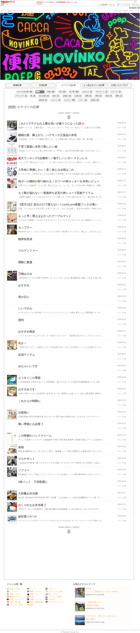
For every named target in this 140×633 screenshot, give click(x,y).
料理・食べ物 (14, 602)
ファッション (14, 591)
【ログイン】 (134, 11)
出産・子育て (14, 589)
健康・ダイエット (15, 597)
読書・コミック (35, 599)
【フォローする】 (121, 11)
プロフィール (18, 11)
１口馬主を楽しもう (94, 602)
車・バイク (51, 594)
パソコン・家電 (53, 597)
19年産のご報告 (92, 605)
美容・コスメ (14, 594)
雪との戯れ (90, 619)
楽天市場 (135, 5)
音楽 (30, 597)
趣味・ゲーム (34, 591)
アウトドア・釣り (54, 591)
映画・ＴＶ (33, 594)
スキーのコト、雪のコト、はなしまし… (102, 616)
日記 (9, 11)
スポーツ (7, 4)
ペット (31, 589)
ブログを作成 (125, 5)
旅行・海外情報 (35, 602)
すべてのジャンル (54, 602)
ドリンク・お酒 (14, 605)
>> (106, 5)
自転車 (88, 588)
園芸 (30, 605)
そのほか (50, 599)
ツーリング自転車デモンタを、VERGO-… (103, 592)
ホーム (3, 11)
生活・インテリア (15, 599)
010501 (133, 8)
